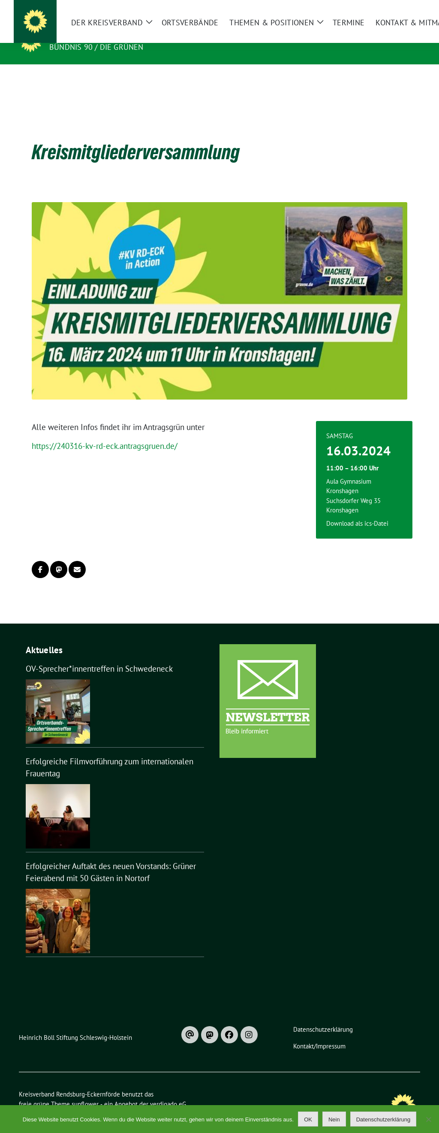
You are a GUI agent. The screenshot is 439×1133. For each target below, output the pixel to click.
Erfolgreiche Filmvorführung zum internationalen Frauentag (109, 754)
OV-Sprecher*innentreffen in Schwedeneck (99, 655)
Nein (334, 1119)
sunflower (85, 1091)
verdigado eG (168, 1091)
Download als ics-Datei (357, 510)
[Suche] (393, 8)
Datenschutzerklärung (383, 1119)
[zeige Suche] (405, 8)
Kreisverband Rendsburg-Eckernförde (140, 34)
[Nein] (428, 1119)
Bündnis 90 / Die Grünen (96, 47)
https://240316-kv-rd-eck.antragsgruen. (99, 432)
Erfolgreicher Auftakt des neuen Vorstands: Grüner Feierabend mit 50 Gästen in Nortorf (111, 859)
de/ (171, 432)
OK (308, 1119)
